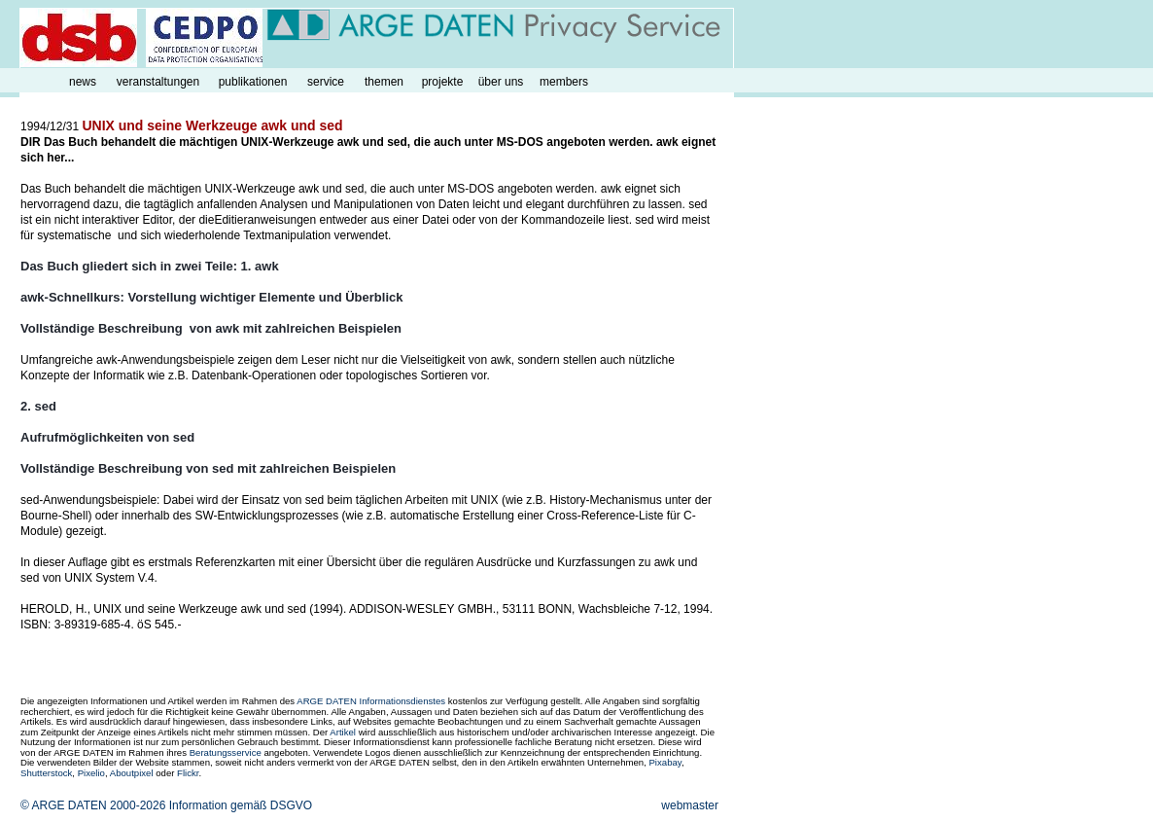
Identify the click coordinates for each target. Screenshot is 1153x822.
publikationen (253, 82)
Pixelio (91, 773)
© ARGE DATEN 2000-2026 (92, 805)
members (564, 82)
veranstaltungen (158, 82)
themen (384, 82)
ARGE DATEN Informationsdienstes (371, 701)
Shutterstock (46, 773)
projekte (443, 82)
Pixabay (664, 762)
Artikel (343, 732)
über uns (501, 82)
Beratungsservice (226, 752)
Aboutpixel (132, 773)
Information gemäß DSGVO (240, 805)
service (325, 82)
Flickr (187, 773)
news (82, 82)
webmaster (689, 805)
